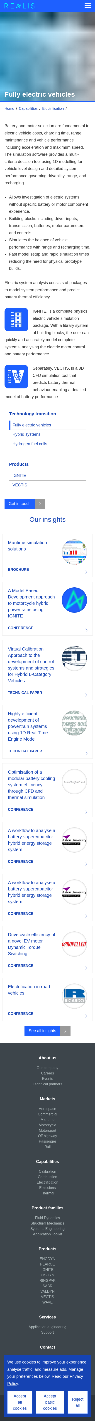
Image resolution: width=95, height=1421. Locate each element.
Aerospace (47, 1109)
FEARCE (47, 1264)
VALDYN (47, 1291)
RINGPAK (47, 1280)
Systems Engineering (47, 1229)
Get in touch (20, 503)
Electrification (53, 108)
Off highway (47, 1136)
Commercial (47, 1114)
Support (47, 1332)
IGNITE (19, 475)
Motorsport (47, 1130)
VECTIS (19, 485)
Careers (47, 1073)
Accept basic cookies (50, 1402)
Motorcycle (47, 1125)
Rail (47, 1147)
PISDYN (47, 1275)
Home (9, 108)
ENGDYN (47, 1259)
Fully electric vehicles (31, 425)
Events (47, 1079)
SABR (48, 1286)
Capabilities (28, 108)
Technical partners (47, 1084)
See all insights (42, 1031)
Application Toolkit (47, 1234)
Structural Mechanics (47, 1223)
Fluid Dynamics (47, 1218)
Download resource (47, 555)
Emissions (47, 1188)
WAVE (47, 1302)
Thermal (47, 1193)
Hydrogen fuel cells (29, 444)
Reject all (77, 1402)
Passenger (47, 1141)
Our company (47, 1068)
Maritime (47, 1120)
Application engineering (47, 1327)
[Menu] (88, 6)
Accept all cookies (20, 1402)
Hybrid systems (26, 434)
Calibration (47, 1171)
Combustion (47, 1177)
